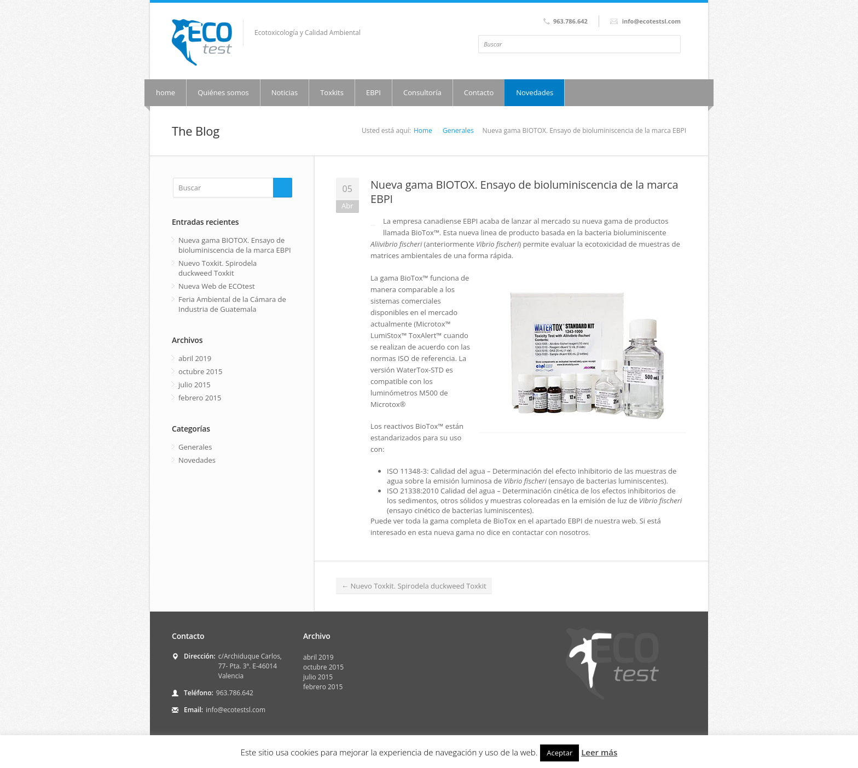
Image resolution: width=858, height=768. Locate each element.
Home (423, 130)
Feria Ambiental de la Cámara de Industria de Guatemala (232, 304)
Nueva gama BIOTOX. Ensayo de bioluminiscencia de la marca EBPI (524, 191)
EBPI (373, 92)
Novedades (534, 92)
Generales (458, 130)
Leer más (599, 752)
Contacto (479, 92)
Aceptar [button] (559, 753)
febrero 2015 (199, 398)
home (165, 92)
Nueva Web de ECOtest (216, 286)
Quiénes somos (223, 92)
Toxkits (332, 92)
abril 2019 (194, 358)
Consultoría (422, 92)
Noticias (284, 92)
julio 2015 (194, 384)
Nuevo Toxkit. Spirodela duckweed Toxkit (413, 586)
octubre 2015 (200, 371)
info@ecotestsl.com (235, 709)
